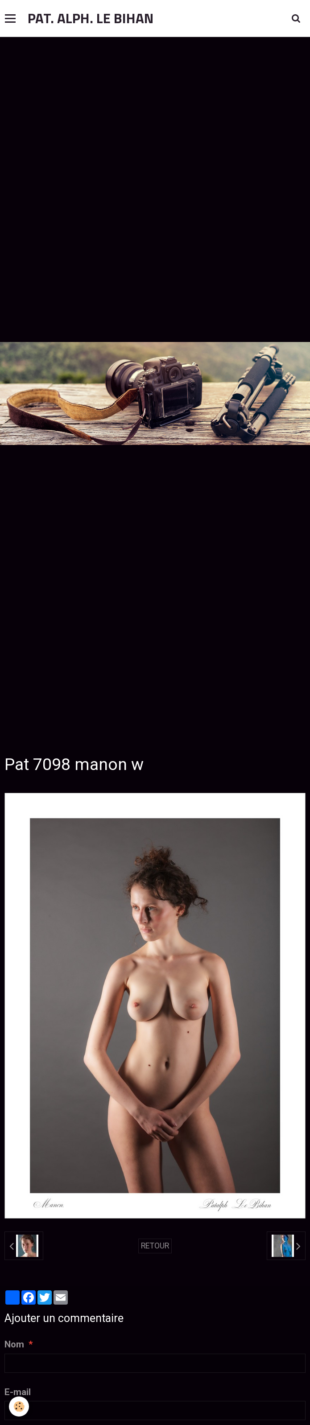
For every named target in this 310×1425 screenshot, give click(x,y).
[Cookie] (19, 1406)
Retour (155, 1245)
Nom (14, 1344)
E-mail (17, 1392)
